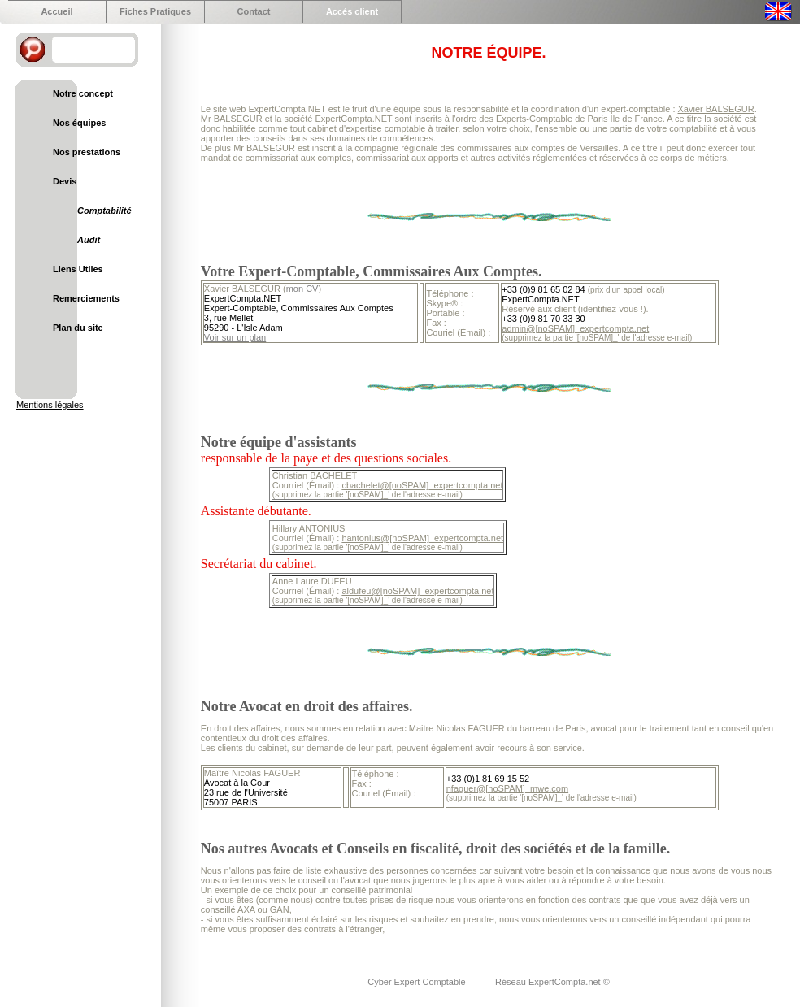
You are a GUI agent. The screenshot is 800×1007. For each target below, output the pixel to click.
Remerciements (86, 298)
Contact (254, 11)
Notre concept (83, 93)
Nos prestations (86, 152)
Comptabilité (104, 210)
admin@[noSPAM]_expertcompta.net (575, 328)
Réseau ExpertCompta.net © (552, 982)
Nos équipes (79, 123)
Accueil (56, 11)
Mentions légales (50, 405)
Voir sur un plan (235, 337)
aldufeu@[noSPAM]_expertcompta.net (417, 591)
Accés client (352, 11)
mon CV (302, 288)
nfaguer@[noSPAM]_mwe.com (507, 788)
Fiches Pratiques (155, 11)
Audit (88, 240)
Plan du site (78, 327)
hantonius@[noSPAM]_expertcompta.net (422, 538)
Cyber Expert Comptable (417, 982)
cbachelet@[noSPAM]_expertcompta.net (421, 485)
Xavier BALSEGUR (716, 109)
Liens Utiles (78, 269)
